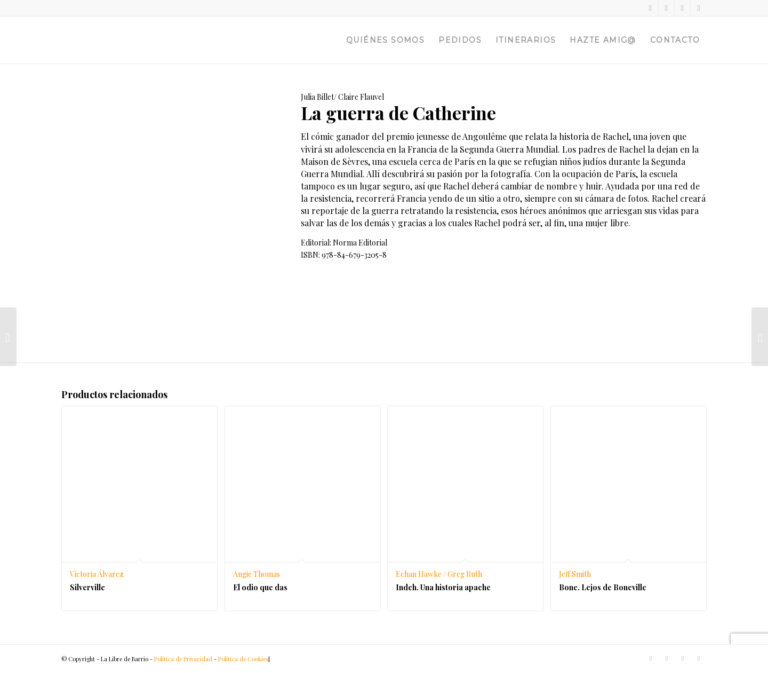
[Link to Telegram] (699, 8)
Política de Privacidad (183, 659)
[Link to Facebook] (666, 8)
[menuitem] (385, 40)
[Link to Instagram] (682, 8)
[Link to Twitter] (650, 8)
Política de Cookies (243, 659)
